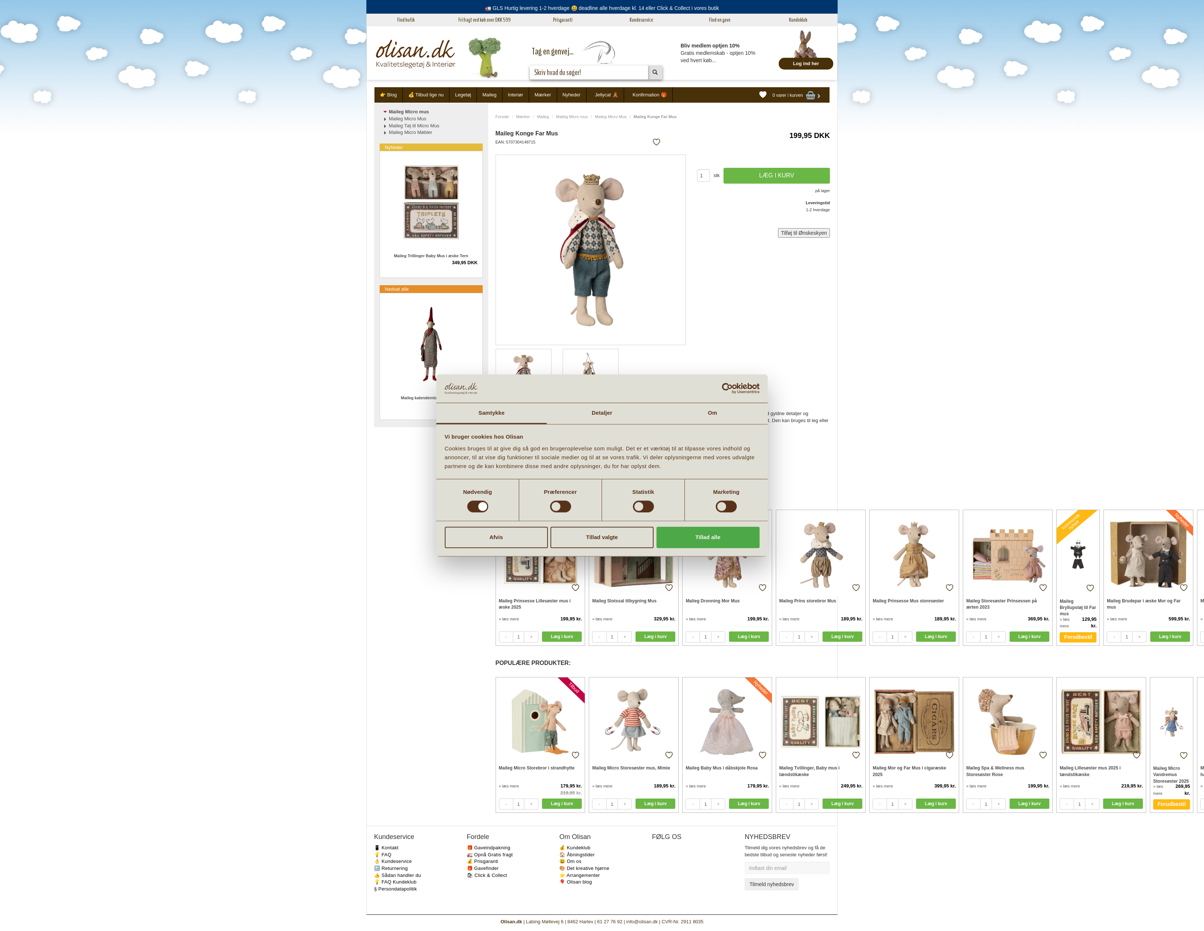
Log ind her (806, 63)
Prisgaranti (563, 20)
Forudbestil (1078, 637)
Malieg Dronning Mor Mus (713, 600)
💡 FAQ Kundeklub (395, 882)
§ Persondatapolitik (395, 889)
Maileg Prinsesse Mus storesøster (908, 600)
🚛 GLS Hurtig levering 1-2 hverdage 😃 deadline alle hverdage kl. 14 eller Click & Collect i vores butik (602, 8)
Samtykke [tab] (492, 413)
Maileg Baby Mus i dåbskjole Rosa (721, 768)
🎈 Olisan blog (575, 882)
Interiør (515, 95)
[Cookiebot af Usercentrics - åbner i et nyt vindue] (727, 388)
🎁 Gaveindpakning (488, 847)
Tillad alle (707, 537)
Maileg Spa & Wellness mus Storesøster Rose (995, 771)
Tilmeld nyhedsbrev (771, 884)
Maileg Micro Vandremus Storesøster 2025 (1171, 774)
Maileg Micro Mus (610, 116)
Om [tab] (712, 413)
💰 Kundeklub (574, 847)
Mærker (543, 95)
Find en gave (720, 20)
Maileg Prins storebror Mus (807, 600)
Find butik (406, 20)
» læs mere (509, 619)
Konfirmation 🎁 (650, 95)
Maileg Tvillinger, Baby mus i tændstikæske (809, 771)
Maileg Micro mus (572, 116)
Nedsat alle (397, 289)
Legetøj (463, 95)
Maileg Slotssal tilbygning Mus (624, 600)
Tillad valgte (602, 537)
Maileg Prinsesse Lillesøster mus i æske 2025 (535, 604)
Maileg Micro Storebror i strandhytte (537, 768)
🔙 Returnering (391, 868)
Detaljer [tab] (602, 413)
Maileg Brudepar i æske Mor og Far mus (1143, 604)
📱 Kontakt (386, 847)
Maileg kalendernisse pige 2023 (431, 398)
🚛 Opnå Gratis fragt (490, 854)
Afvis (496, 537)
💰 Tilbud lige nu (426, 95)
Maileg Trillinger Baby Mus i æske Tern (431, 256)
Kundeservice (641, 20)
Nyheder (572, 95)
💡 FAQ (382, 854)
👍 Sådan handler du (397, 875)
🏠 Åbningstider (577, 854)
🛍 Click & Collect (487, 875)
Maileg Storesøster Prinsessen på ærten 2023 (1001, 604)
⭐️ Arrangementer (579, 875)
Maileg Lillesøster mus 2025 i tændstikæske (1090, 771)
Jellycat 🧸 (606, 95)
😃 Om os (570, 861)
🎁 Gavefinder (483, 868)
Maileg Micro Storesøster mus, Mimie (631, 768)
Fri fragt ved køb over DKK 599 (484, 20)
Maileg (489, 95)
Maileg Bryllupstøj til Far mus (1078, 607)
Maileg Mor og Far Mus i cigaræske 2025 (909, 771)
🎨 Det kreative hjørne (584, 868)
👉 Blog (388, 95)
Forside (502, 116)
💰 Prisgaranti (483, 861)
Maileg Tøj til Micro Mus (414, 125)
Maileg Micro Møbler (410, 132)
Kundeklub (798, 20)
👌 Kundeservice (393, 861)
